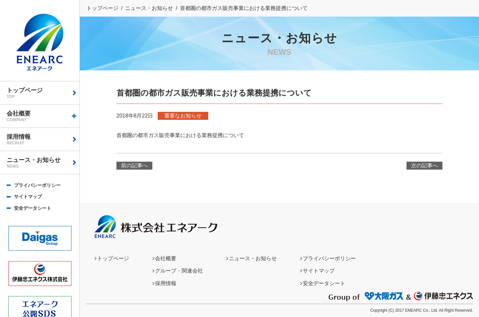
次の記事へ (424, 165)
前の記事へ (134, 165)
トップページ (43, 93)
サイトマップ (28, 196)
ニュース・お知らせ (43, 163)
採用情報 (43, 139)
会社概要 (43, 116)
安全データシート (32, 208)
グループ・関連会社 (179, 271)
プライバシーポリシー (37, 185)
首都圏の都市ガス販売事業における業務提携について (180, 135)
